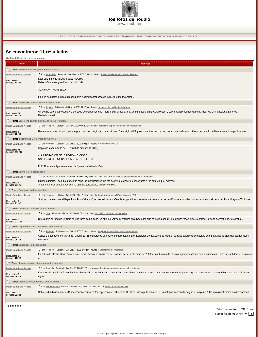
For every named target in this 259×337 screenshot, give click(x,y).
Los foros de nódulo (55, 177)
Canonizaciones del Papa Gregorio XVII (117, 195)
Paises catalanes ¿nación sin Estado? (39, 69)
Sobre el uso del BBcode (32, 172)
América (50, 144)
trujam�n (114, 334)
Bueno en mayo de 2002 (116, 286)
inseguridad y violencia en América (37, 139)
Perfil (139, 36)
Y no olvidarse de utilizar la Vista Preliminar (132, 177)
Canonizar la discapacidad (33, 190)
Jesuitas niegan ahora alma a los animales (41, 263)
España (49, 107)
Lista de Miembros (87, 36)
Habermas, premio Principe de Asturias (39, 102)
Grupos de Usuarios (109, 36)
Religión (50, 126)
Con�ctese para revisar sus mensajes (163, 36)
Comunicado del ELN (108, 144)
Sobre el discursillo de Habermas (114, 107)
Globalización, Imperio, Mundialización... (40, 281)
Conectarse (191, 36)
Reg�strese (128, 36)
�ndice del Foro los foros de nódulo (25, 58)
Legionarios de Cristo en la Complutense (40, 226)
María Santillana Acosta (18, 74)
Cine (48, 213)
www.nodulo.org (129, 23)
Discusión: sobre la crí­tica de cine (37, 208)
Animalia (50, 268)
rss (99, 334)
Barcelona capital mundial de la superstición (42, 121)
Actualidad (51, 74)
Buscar (72, 36)
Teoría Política (53, 286)
